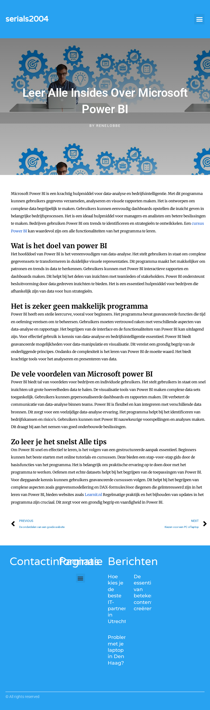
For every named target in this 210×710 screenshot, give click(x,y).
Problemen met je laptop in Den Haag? (121, 650)
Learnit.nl (93, 494)
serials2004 (26, 19)
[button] (199, 19)
